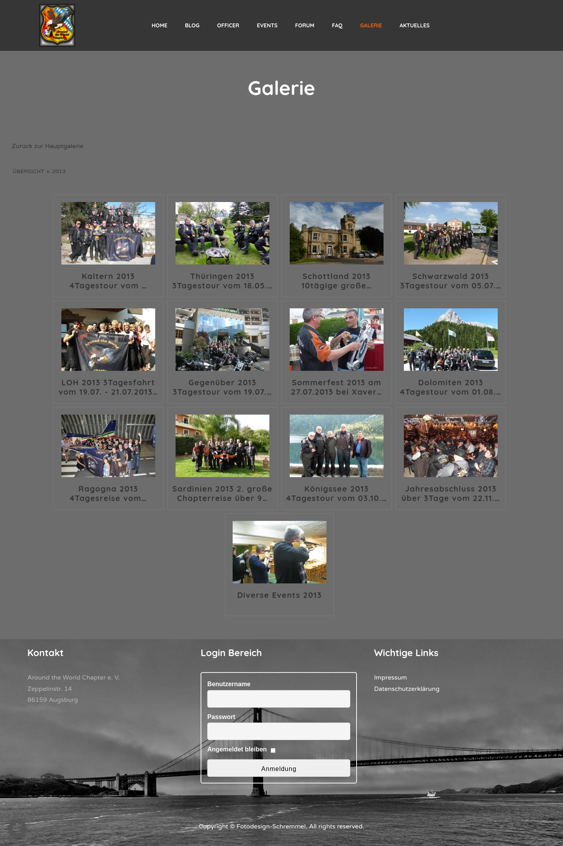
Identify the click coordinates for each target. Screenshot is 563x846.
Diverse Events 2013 (279, 595)
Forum (304, 25)
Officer (228, 25)
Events (267, 25)
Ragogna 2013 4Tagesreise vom (108, 493)
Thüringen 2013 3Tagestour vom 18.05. (222, 281)
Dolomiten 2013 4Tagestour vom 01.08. (450, 387)
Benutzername (228, 684)
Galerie (371, 25)
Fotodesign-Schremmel (271, 826)
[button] (17, 829)
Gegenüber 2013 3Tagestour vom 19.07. (223, 387)
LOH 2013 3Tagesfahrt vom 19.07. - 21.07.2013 (108, 387)
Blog (192, 25)
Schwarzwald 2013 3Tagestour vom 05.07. (450, 281)
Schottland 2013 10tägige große (336, 281)
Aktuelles (415, 25)
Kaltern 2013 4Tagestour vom (108, 281)
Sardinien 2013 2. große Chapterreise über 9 (222, 493)
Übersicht (28, 171)
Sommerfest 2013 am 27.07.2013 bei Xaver (336, 387)
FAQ (337, 25)
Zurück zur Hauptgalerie (47, 146)
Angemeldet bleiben (237, 749)
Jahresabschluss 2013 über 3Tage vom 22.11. (451, 493)
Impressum (390, 677)
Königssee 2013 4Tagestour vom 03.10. (336, 493)
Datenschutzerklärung (407, 689)
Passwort (221, 717)
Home (159, 25)
